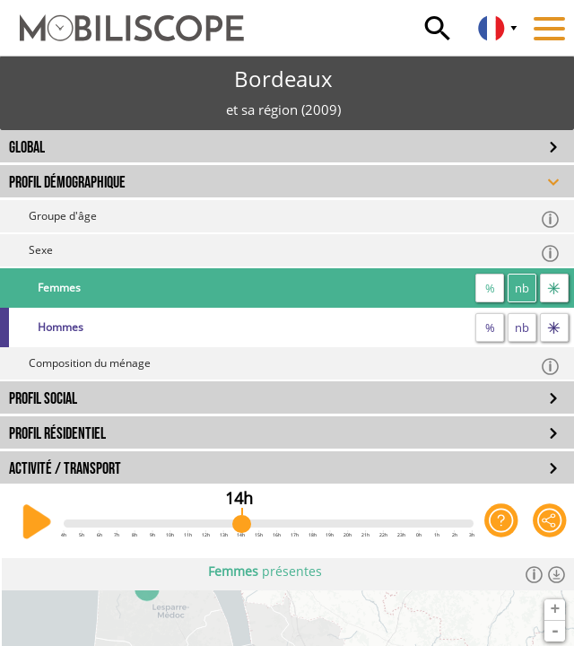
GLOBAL (27, 147)
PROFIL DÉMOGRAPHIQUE (67, 182)
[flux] (554, 288)
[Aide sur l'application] (501, 522)
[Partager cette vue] (550, 522)
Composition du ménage (295, 365)
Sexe (295, 252)
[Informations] (534, 574)
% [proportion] (490, 288)
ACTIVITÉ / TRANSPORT (65, 468)
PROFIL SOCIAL (43, 398)
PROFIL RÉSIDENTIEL (57, 433)
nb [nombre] (522, 288)
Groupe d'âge (295, 218)
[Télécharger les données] (556, 574)
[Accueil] (122, 19)
